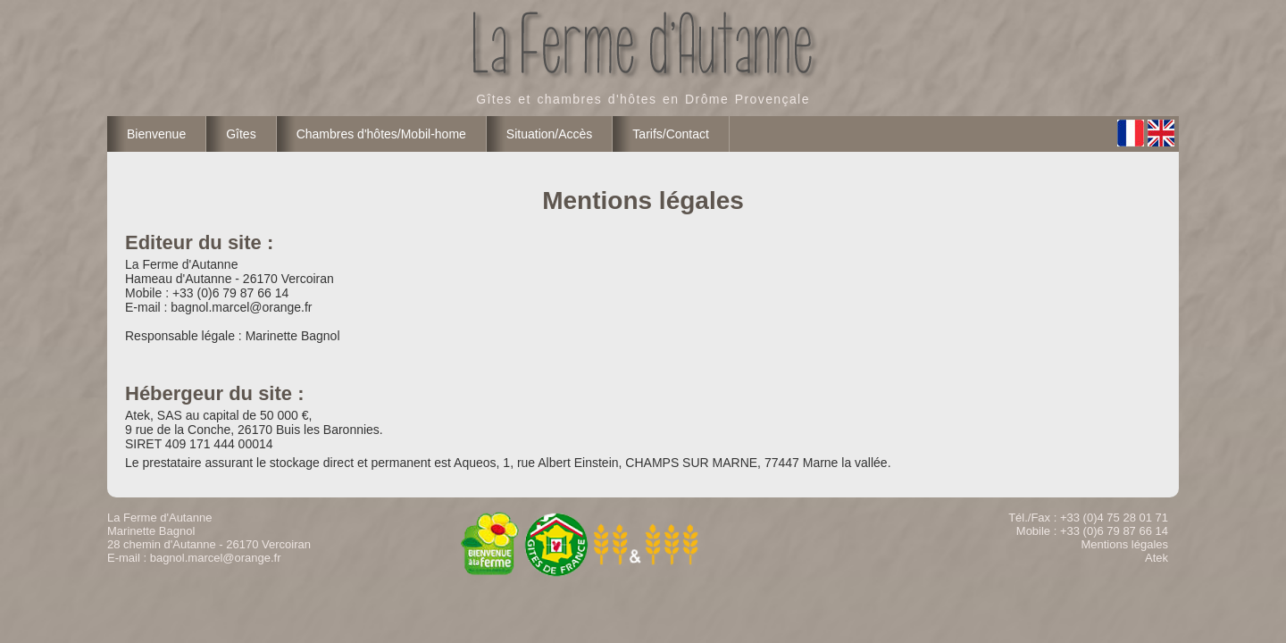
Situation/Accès (549, 134)
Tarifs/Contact (670, 134)
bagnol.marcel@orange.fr (215, 557)
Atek (1156, 557)
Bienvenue (156, 134)
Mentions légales (1124, 544)
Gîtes (240, 134)
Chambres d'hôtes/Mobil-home (381, 134)
